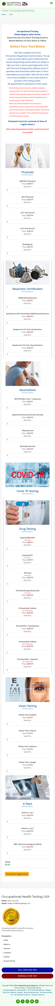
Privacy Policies (19, 988)
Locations (7, 953)
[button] (18, 1001)
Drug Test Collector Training (12, 992)
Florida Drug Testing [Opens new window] (34, 988)
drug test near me (37, 995)
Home (4, 14)
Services (7, 948)
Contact (7, 957)
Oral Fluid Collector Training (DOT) (15, 990)
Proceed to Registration (17, 874)
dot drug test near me (22, 995)
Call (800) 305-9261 (27, 970)
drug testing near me (31, 992)
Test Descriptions (27, 175)
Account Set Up (9, 961)
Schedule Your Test (27, 976)
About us (7, 944)
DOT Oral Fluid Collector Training (39, 990)
